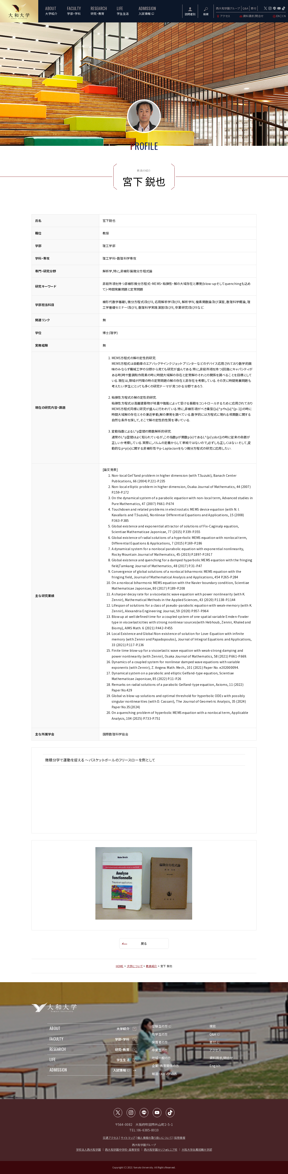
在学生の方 (160, 1034)
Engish (214, 1065)
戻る (144, 943)
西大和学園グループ (228, 8)
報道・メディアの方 (164, 1073)
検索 (212, 1026)
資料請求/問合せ (251, 16)
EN (278, 16)
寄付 (253, 8)
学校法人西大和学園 (88, 1149)
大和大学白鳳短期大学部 (197, 1149)
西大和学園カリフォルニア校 (161, 1149)
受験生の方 (160, 1026)
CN (284, 16)
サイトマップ (128, 1137)
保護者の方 (160, 1042)
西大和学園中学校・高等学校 (122, 1149)
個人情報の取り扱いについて (154, 1137)
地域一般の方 (161, 1058)
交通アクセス (111, 1137)
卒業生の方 (160, 1050)
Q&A (245, 8)
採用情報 (179, 1137)
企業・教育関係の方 (165, 1065)
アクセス (223, 16)
